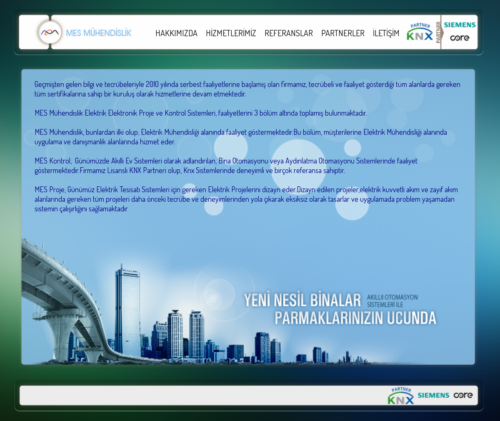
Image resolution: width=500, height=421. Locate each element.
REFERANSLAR (289, 32)
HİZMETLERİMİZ (231, 32)
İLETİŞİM (386, 32)
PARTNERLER (343, 32)
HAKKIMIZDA (176, 32)
